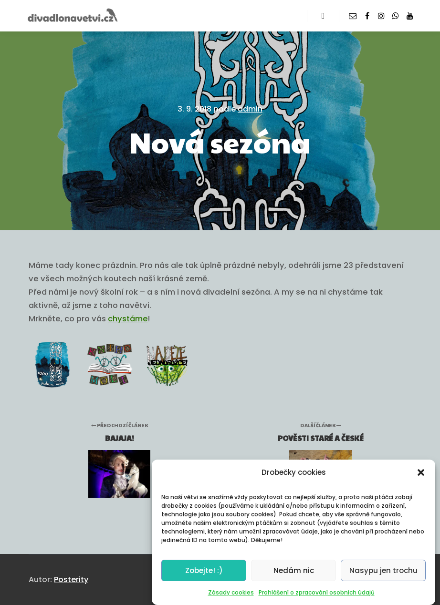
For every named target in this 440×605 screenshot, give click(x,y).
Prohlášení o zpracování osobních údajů (317, 592)
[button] (421, 472)
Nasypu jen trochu (383, 570)
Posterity (71, 579)
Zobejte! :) (204, 570)
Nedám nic (293, 570)
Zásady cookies (231, 592)
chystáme (128, 318)
